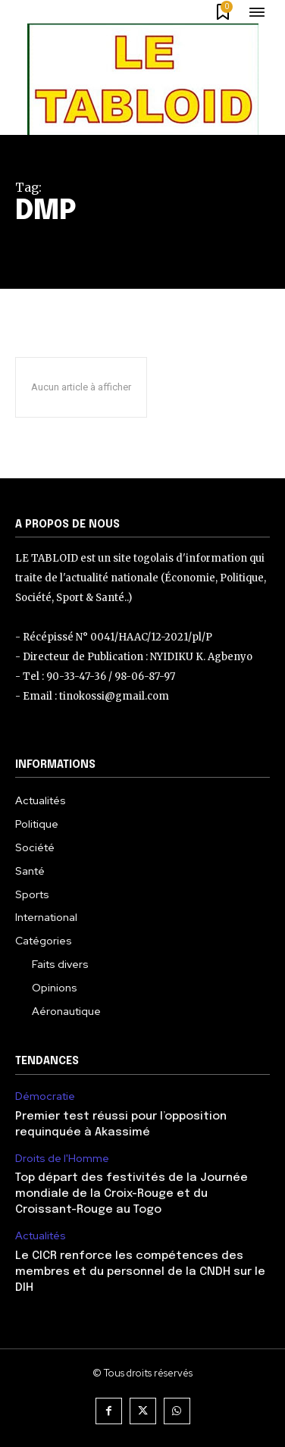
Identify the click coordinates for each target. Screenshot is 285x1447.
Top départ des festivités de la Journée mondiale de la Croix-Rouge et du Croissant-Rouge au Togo (131, 1194)
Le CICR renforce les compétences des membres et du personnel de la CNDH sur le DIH (140, 1272)
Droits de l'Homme (62, 1158)
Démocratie (45, 1096)
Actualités (40, 1235)
